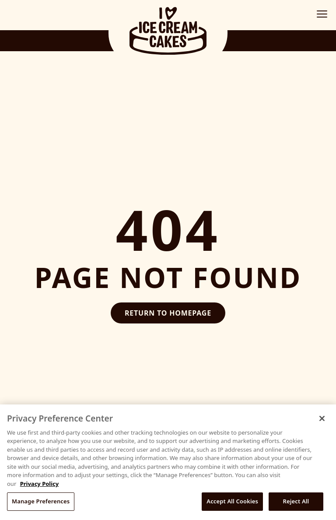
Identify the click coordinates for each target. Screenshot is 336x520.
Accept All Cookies (232, 501)
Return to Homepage (168, 313)
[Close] (322, 418)
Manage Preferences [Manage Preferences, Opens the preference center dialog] (41, 501)
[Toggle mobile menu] (322, 14)
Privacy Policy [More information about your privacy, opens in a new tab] (39, 484)
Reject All (296, 501)
